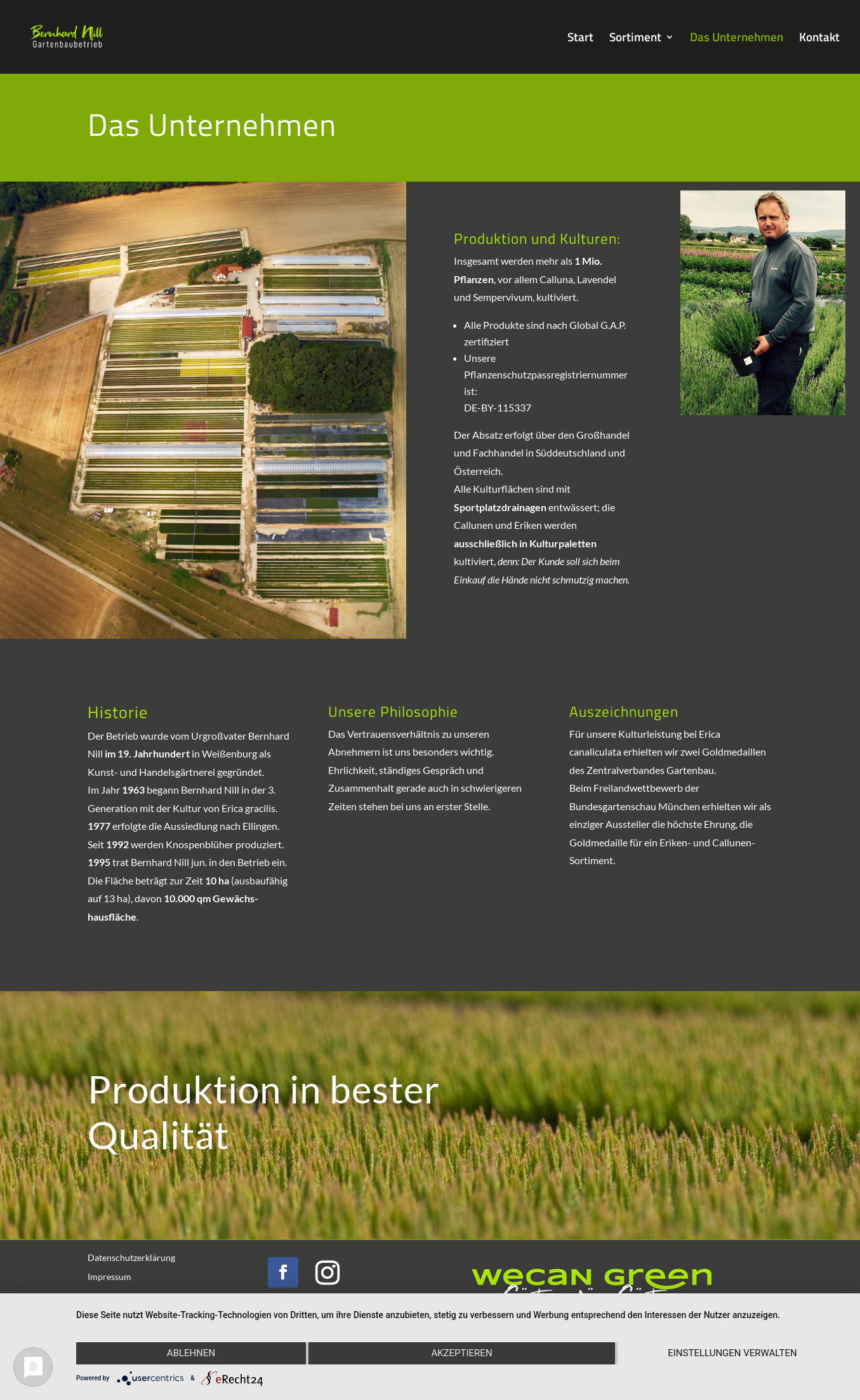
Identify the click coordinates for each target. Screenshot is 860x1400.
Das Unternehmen (736, 39)
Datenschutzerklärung (131, 1258)
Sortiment (635, 39)
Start (580, 39)
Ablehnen (191, 1353)
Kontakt (819, 39)
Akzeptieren (461, 1353)
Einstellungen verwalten (732, 1353)
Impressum (109, 1277)
